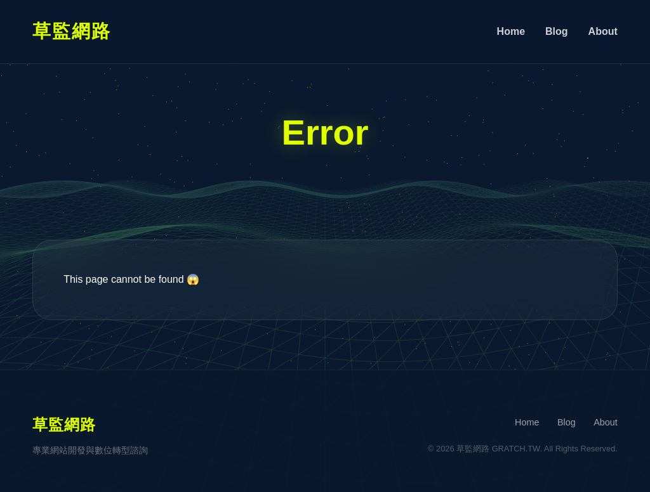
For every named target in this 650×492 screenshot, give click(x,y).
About (603, 31)
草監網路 (71, 31)
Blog (556, 31)
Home (511, 31)
